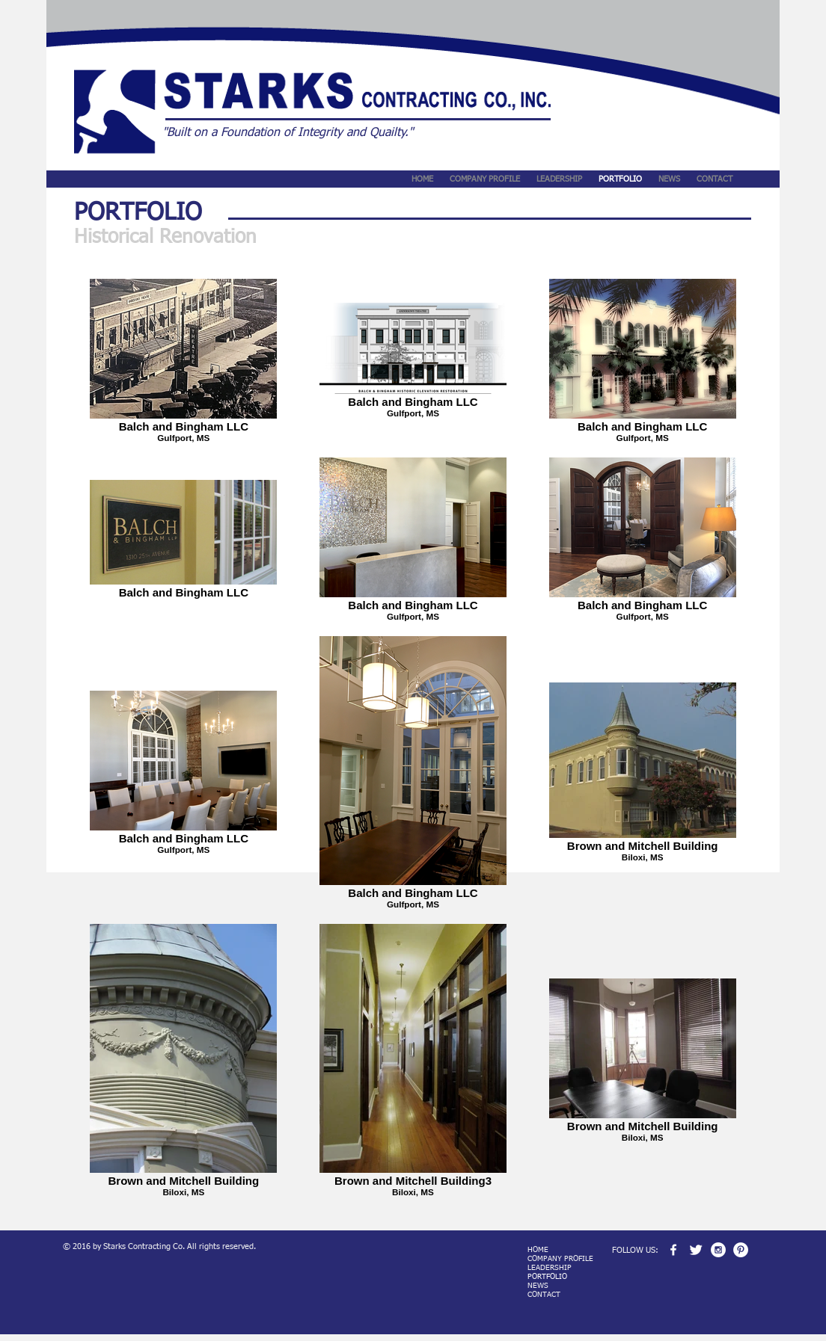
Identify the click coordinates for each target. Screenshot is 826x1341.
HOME (537, 1250)
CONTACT (543, 1294)
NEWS (537, 1285)
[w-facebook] (673, 1249)
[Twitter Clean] (695, 1249)
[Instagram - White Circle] (718, 1249)
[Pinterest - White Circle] (740, 1249)
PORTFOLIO (547, 1276)
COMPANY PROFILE (560, 1259)
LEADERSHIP (549, 1267)
